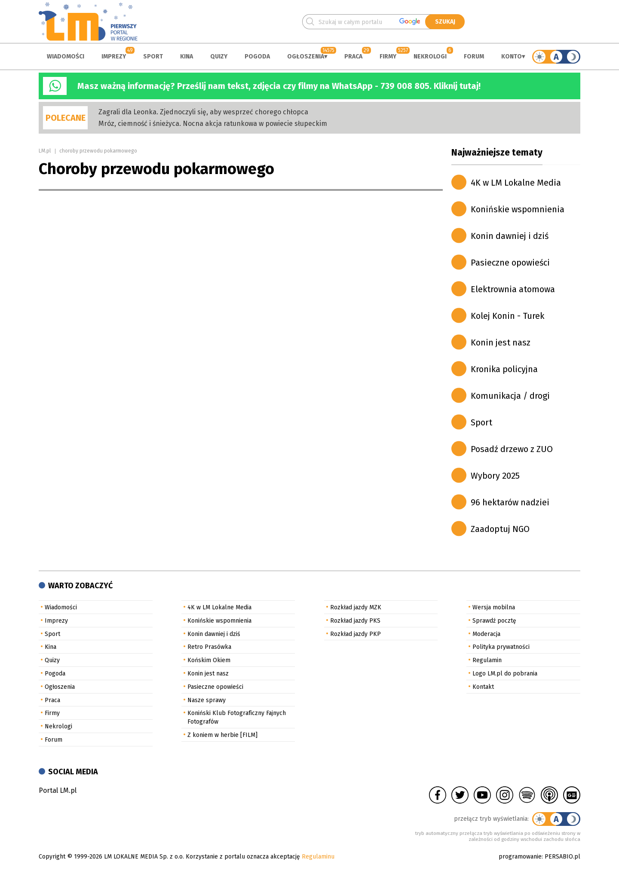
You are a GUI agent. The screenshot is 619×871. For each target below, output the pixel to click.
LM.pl (45, 151)
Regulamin (487, 660)
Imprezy (113, 56)
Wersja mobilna (493, 607)
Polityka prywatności (501, 647)
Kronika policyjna (504, 369)
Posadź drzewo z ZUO (512, 449)
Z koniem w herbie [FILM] (222, 735)
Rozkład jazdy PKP (355, 634)
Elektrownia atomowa (513, 289)
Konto (511, 56)
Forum (474, 56)
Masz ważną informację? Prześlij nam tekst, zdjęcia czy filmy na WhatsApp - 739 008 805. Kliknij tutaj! (279, 86)
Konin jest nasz (500, 342)
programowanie (520, 856)
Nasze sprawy (206, 700)
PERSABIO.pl (562, 856)
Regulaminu (318, 856)
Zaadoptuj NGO (500, 529)
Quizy (218, 56)
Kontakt (483, 687)
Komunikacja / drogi (510, 396)
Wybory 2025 (495, 476)
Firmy (388, 56)
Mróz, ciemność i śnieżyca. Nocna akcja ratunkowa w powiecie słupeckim (212, 123)
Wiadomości (65, 56)
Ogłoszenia (305, 56)
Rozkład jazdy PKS (355, 620)
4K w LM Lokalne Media (516, 182)
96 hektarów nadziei (510, 502)
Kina (186, 56)
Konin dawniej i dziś (510, 236)
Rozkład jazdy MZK (355, 607)
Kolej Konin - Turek (507, 316)
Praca (353, 56)
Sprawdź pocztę (494, 620)
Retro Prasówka (209, 647)
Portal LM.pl (58, 790)
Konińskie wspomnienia (517, 209)
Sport (153, 56)
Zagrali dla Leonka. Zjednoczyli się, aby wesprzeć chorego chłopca (203, 112)
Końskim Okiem (208, 660)
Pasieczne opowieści (510, 262)
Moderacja (486, 634)
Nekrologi (430, 56)
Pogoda (257, 56)
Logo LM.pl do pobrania (504, 673)
